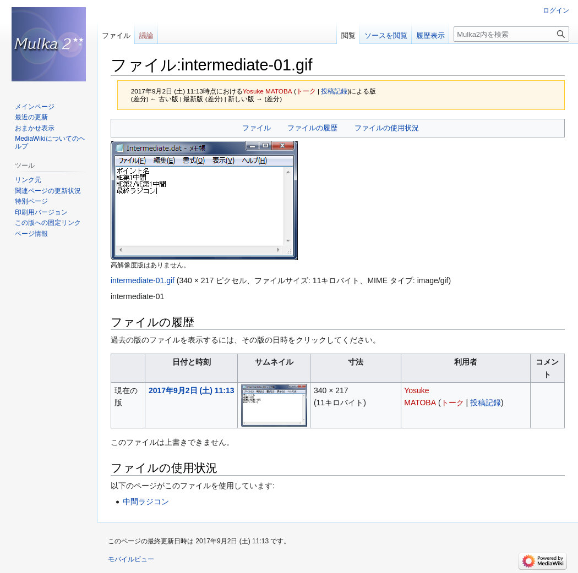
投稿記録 (334, 91)
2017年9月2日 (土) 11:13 (192, 390)
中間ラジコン (146, 501)
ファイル (256, 128)
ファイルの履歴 (312, 128)
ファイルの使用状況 (387, 128)
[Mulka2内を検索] (511, 34)
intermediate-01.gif (143, 280)
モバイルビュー (131, 559)
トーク (306, 91)
